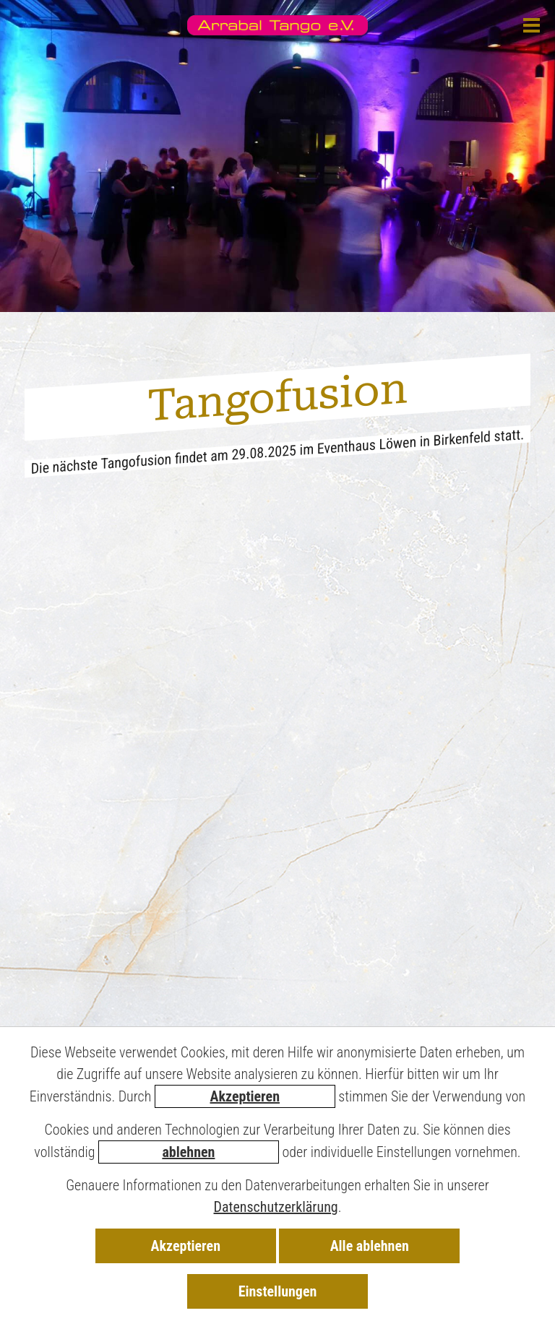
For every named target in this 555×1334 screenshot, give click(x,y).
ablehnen (188, 1152)
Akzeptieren (245, 1096)
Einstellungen (277, 1291)
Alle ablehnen (369, 1246)
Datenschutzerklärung (276, 1207)
